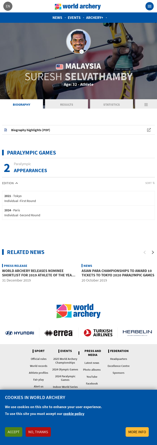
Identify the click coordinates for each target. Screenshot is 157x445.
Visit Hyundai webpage (19, 333)
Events (74, 17)
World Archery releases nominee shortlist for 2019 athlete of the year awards (38, 275)
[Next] (153, 252)
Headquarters (118, 359)
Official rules (38, 359)
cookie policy (73, 413)
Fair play (38, 379)
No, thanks (38, 431)
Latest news (91, 363)
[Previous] (145, 252)
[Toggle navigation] (149, 6)
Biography (21, 104)
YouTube (92, 376)
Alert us (38, 386)
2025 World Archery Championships (65, 360)
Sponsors (118, 373)
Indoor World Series (65, 387)
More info (137, 431)
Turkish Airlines (98, 333)
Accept (14, 431)
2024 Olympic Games (65, 369)
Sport (39, 351)
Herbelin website (137, 333)
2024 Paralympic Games (65, 378)
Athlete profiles (38, 373)
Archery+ (94, 17)
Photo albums (92, 369)
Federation (119, 351)
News (57, 17)
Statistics (111, 104)
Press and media (92, 353)
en (8, 6)
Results (66, 104)
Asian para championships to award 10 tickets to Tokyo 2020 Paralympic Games (118, 273)
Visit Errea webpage (58, 333)
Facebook (92, 383)
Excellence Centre (119, 366)
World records (38, 366)
